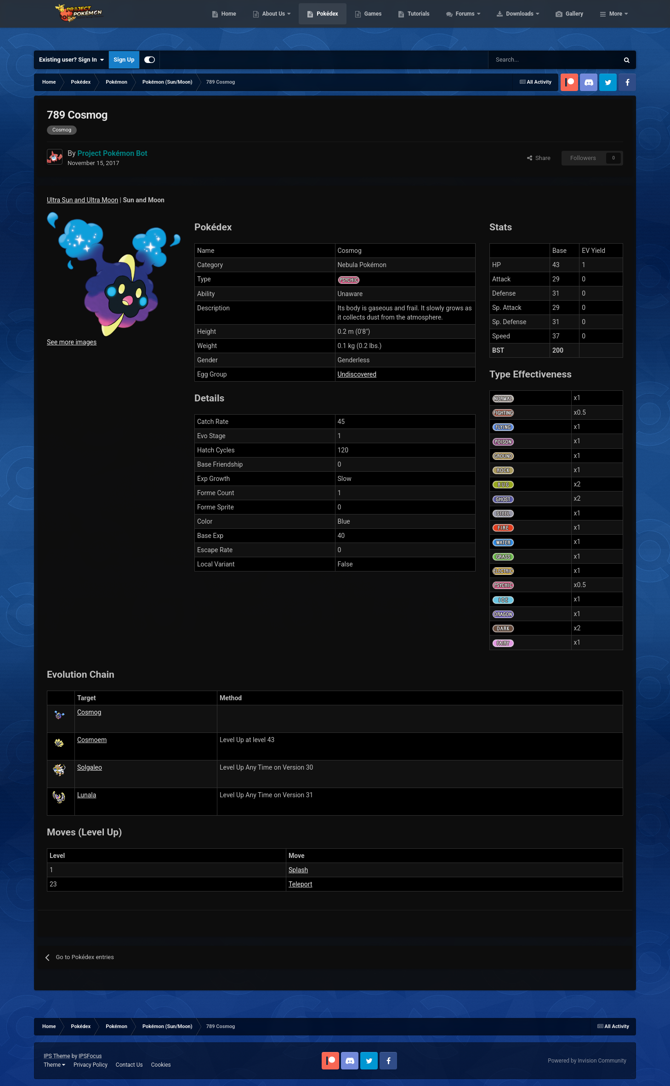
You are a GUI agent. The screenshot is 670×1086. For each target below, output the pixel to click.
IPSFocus (90, 1056)
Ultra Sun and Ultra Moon (82, 200)
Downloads (564, 23)
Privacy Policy (91, 1065)
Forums (509, 23)
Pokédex (370, 23)
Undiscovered (357, 374)
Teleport (300, 884)
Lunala (86, 795)
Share (539, 157)
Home (272, 23)
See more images (72, 342)
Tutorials (461, 23)
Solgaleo (89, 767)
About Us (317, 23)
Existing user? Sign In (71, 60)
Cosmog (89, 712)
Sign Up (124, 59)
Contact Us (129, 1065)
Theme (54, 1065)
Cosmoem (92, 739)
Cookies (161, 1065)
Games (416, 23)
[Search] (520, 60)
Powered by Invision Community (587, 1060)
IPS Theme (57, 1056)
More (616, 23)
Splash (298, 870)
